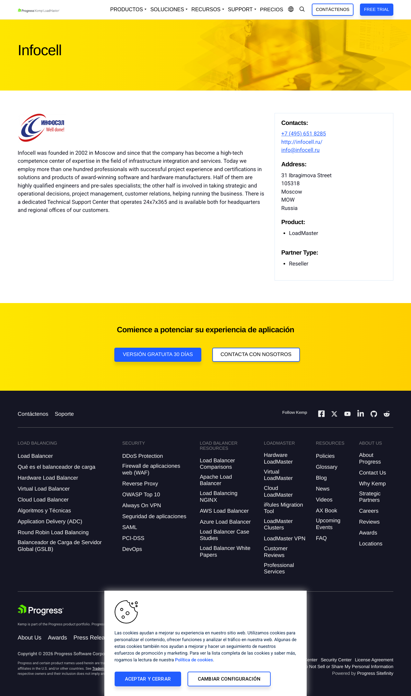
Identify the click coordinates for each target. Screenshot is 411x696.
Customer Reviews (276, 551)
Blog (321, 478)
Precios (271, 10)
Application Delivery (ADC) (50, 521)
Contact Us (372, 473)
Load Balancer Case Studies (224, 535)
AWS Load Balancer (224, 511)
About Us (29, 637)
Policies (325, 456)
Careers (368, 511)
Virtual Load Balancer (44, 489)
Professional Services (279, 568)
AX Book (326, 511)
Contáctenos (332, 9)
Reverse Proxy (140, 484)
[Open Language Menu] (291, 9)
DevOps (132, 549)
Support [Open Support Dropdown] (240, 9)
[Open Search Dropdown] (302, 9)
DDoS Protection (142, 456)
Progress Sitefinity (375, 673)
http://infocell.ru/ (301, 142)
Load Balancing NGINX (218, 496)
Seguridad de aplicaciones (154, 516)
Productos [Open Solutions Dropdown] (126, 9)
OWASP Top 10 (141, 495)
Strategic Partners (369, 497)
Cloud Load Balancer (43, 500)
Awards (368, 533)
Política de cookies (194, 660)
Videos (324, 500)
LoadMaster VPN (284, 538)
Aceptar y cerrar (148, 679)
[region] (205, 643)
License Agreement (374, 659)
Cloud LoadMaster (278, 491)
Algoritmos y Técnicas (44, 511)
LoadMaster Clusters (278, 524)
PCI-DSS (133, 538)
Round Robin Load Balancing (53, 532)
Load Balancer (35, 456)
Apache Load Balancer (216, 480)
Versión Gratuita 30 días (158, 354)
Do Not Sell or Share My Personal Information (347, 666)
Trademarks (101, 668)
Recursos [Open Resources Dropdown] (206, 9)
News (323, 489)
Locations (370, 544)
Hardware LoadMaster (278, 458)
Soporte (64, 414)
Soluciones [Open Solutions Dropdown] (167, 9)
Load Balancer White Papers (225, 551)
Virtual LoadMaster (278, 475)
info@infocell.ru (300, 150)
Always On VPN (141, 505)
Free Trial (376, 9)
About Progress (370, 458)
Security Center (336, 659)
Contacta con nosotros (256, 354)
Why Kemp (372, 484)
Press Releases (94, 637)
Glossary (326, 467)
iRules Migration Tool (283, 508)
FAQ (321, 538)
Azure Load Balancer (225, 522)
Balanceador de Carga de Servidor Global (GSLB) (60, 545)
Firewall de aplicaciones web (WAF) (151, 469)
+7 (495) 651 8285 (303, 134)
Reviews (369, 522)
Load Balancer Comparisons (217, 463)
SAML (129, 527)
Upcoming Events (328, 524)
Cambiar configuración (229, 679)
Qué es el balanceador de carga (56, 467)
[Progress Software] (41, 610)
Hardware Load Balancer (48, 478)
